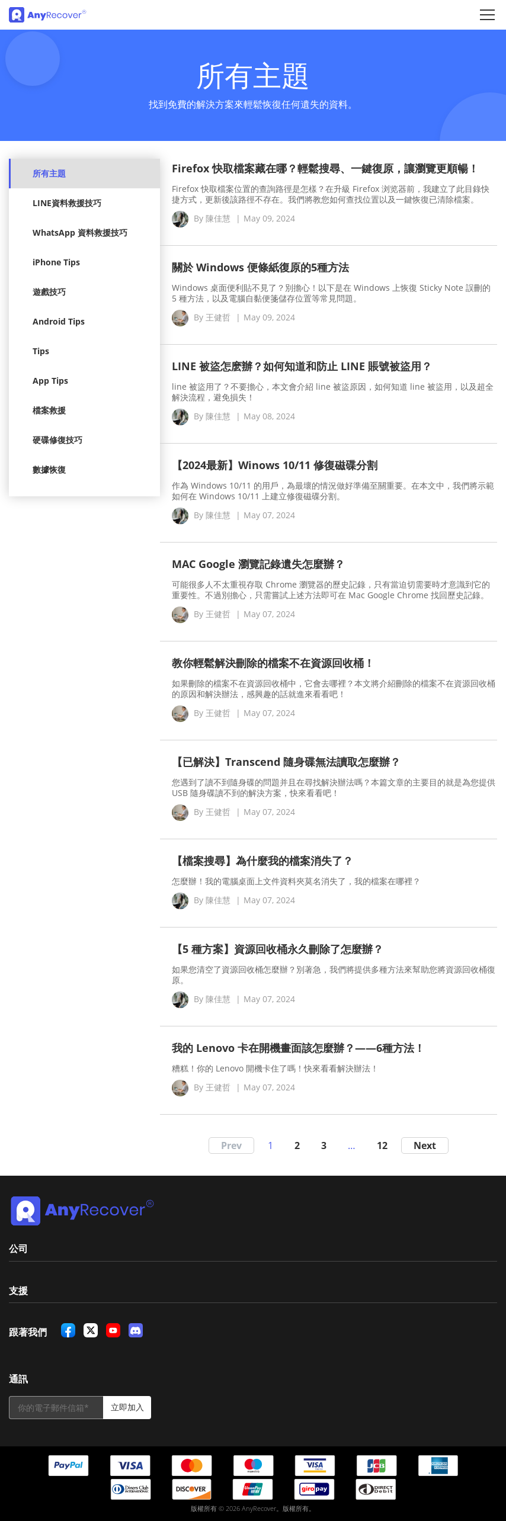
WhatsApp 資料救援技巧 (80, 232)
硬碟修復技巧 (57, 439)
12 (382, 1145)
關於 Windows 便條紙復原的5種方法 (260, 267)
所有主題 (49, 173)
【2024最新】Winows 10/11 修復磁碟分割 (274, 465)
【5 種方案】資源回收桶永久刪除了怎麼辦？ (277, 949)
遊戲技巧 (49, 291)
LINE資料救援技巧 (67, 202)
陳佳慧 (218, 218)
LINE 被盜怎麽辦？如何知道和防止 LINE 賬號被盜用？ (302, 366)
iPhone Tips (56, 262)
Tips (41, 351)
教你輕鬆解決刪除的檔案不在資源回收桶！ (273, 663)
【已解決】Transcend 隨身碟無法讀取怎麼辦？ (286, 762)
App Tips (50, 380)
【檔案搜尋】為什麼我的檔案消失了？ (262, 860)
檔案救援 (49, 410)
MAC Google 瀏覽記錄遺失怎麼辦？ (258, 564)
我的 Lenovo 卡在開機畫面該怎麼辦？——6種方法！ (298, 1048)
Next (425, 1145)
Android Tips (59, 321)
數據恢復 (49, 469)
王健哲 (218, 317)
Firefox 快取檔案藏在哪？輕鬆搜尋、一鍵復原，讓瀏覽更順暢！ (325, 168)
